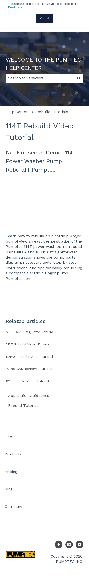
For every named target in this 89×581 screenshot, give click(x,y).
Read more (15, 7)
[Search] (78, 78)
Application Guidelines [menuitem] (28, 395)
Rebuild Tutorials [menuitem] (24, 405)
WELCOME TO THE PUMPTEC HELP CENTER (43, 64)
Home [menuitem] (10, 437)
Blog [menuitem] (9, 489)
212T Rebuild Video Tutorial (28, 344)
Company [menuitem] (13, 506)
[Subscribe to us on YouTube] (79, 544)
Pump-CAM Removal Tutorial (29, 369)
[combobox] (40, 78)
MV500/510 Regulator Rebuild (29, 332)
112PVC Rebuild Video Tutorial (29, 357)
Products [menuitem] (13, 454)
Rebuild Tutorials (52, 111)
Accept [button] (44, 18)
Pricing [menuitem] (11, 471)
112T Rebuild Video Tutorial (27, 381)
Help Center (17, 111)
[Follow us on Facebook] (58, 544)
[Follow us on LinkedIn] (69, 544)
